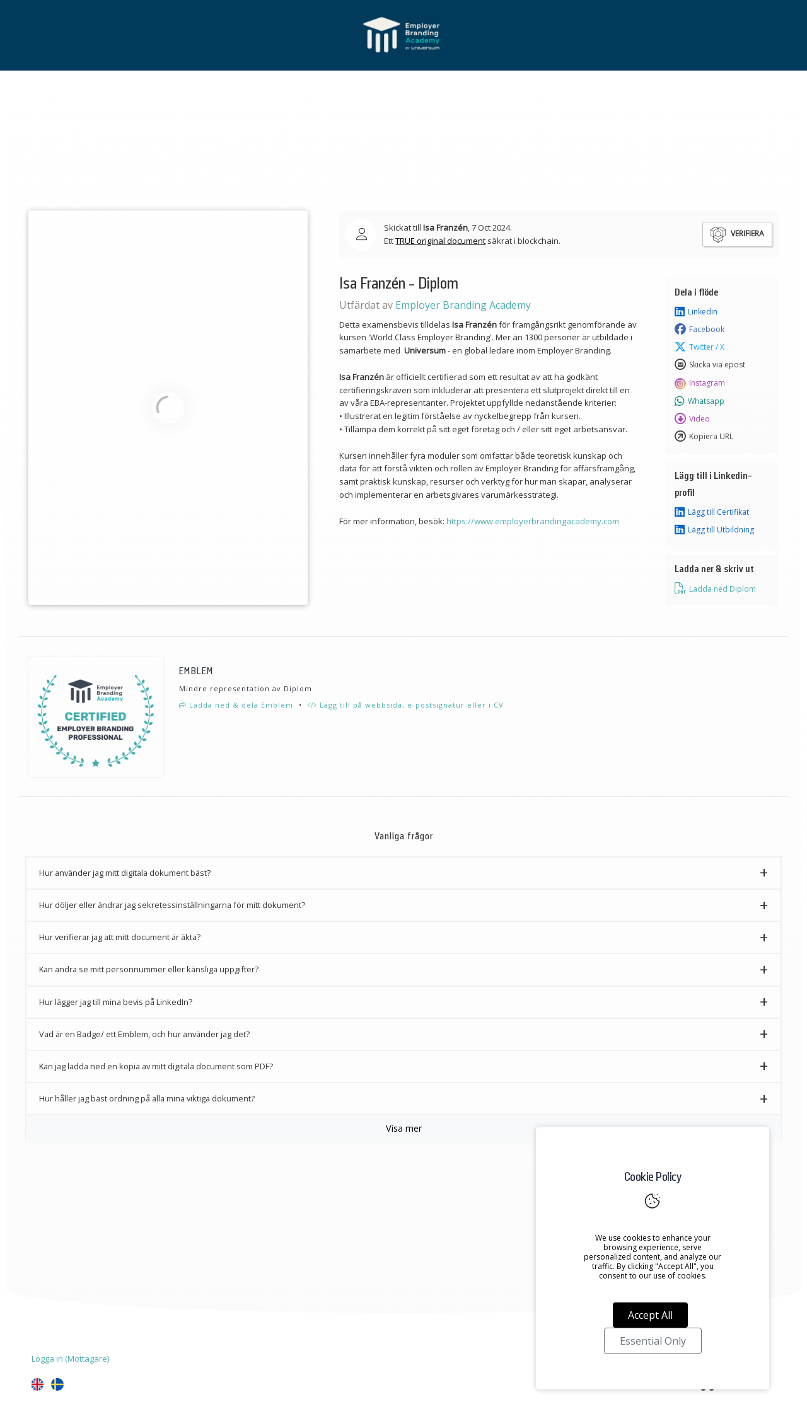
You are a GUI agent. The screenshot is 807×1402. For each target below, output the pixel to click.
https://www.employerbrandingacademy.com (532, 521)
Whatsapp (699, 401)
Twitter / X (699, 347)
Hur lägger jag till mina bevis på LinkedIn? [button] (115, 1002)
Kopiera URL (704, 436)
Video (692, 419)
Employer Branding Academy (463, 305)
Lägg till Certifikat (712, 512)
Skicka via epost (710, 365)
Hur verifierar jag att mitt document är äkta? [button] (119, 937)
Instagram (700, 383)
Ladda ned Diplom (715, 588)
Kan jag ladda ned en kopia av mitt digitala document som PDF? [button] (156, 1066)
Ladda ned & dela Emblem (236, 705)
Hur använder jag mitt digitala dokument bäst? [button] (125, 872)
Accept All (650, 1315)
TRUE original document (440, 240)
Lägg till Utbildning (714, 530)
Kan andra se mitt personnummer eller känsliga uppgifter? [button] (148, 969)
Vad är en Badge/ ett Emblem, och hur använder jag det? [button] (144, 1034)
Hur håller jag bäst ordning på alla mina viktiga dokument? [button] (147, 1098)
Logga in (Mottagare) (70, 1358)
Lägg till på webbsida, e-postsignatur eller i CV (406, 705)
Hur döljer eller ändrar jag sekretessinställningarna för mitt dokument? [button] (172, 905)
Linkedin (696, 312)
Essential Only (653, 1341)
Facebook (699, 329)
